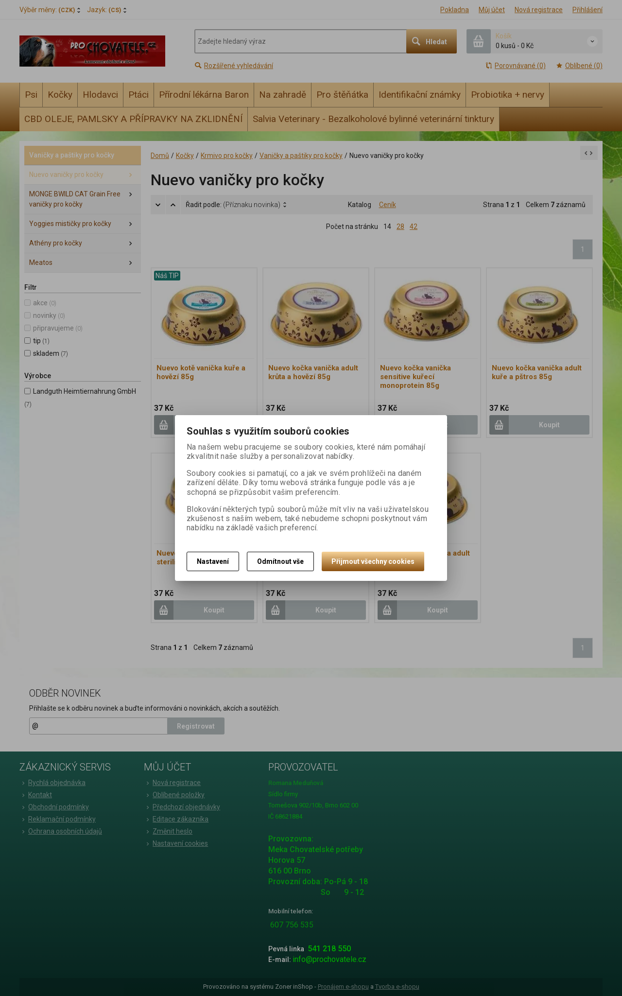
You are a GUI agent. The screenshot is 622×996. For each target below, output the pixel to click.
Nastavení (213, 561)
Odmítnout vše (280, 561)
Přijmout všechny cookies (373, 561)
